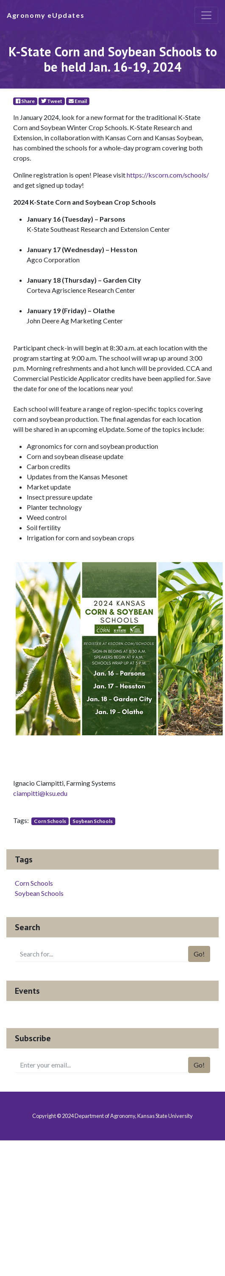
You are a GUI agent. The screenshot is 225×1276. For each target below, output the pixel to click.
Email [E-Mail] (78, 101)
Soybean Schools (92, 821)
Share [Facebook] (25, 101)
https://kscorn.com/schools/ (168, 175)
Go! (199, 954)
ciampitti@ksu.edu (40, 793)
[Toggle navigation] (206, 15)
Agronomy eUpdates (45, 15)
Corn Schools (50, 821)
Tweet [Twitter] (51, 101)
